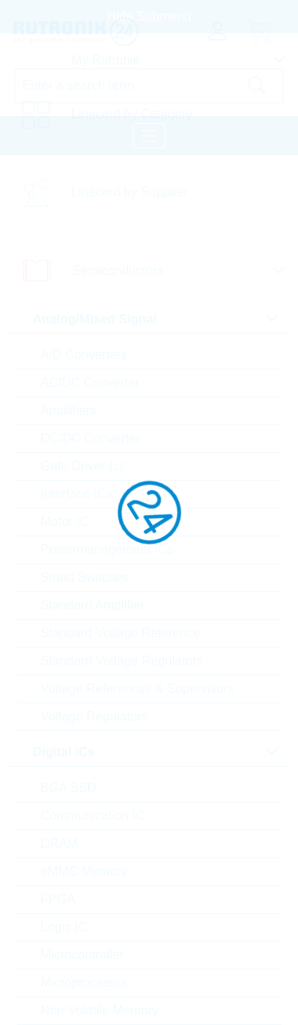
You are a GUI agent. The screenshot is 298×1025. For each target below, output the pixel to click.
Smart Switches (85, 577)
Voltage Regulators (94, 716)
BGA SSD (68, 788)
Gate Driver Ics (83, 466)
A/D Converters (84, 355)
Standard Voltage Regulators (122, 660)
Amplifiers (68, 410)
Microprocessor (84, 982)
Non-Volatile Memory (100, 1010)
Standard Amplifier (93, 605)
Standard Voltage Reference (120, 633)
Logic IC (64, 927)
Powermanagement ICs (107, 549)
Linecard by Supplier (130, 192)
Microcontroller (82, 954)
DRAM (59, 843)
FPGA (58, 899)
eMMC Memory (84, 871)
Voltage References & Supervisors (137, 688)
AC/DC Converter (90, 382)
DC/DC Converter (90, 438)
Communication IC (93, 815)
